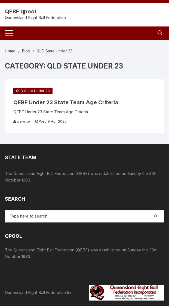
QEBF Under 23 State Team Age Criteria (65, 102)
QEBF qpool (20, 11)
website (23, 121)
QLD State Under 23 (33, 90)
